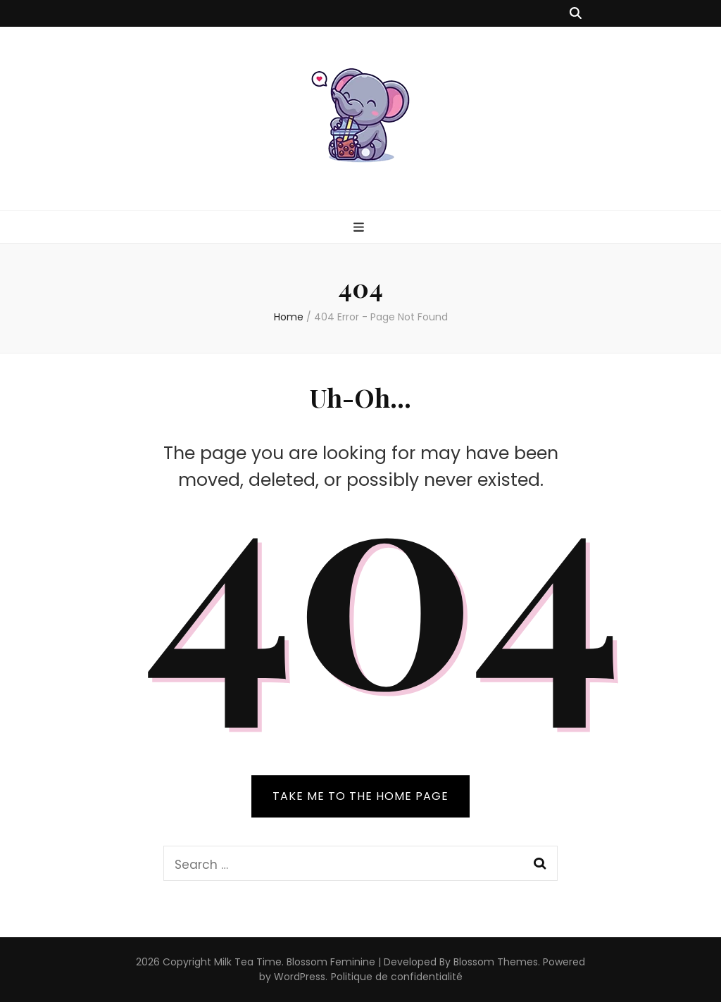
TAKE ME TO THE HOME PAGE (360, 796)
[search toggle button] (576, 13)
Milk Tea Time (248, 962)
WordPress (299, 977)
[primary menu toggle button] (360, 227)
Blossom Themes (495, 962)
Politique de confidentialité (397, 977)
